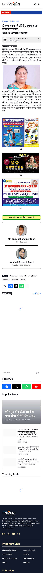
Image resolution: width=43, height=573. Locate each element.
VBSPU (4, 562)
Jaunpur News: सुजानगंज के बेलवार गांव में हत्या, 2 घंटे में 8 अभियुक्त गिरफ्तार (28, 449)
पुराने (37, 373)
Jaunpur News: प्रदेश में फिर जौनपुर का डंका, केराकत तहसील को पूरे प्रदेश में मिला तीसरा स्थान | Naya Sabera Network (28, 434)
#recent (23, 276)
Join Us (26, 554)
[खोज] (39, 4)
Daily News (32, 276)
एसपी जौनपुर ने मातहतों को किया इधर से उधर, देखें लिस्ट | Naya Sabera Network (28, 461)
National (15, 280)
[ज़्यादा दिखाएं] (27, 286)
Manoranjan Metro (9, 550)
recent (23, 280)
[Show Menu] (3, 4)
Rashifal (26, 562)
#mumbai (14, 21)
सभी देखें (35, 293)
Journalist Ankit (29, 550)
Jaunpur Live (7, 554)
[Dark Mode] (35, 4)
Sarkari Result (28, 558)
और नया (7, 373)
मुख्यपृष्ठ (5, 21)
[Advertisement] (21, 345)
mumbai (6, 280)
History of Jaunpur (9, 558)
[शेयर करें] (38, 39)
